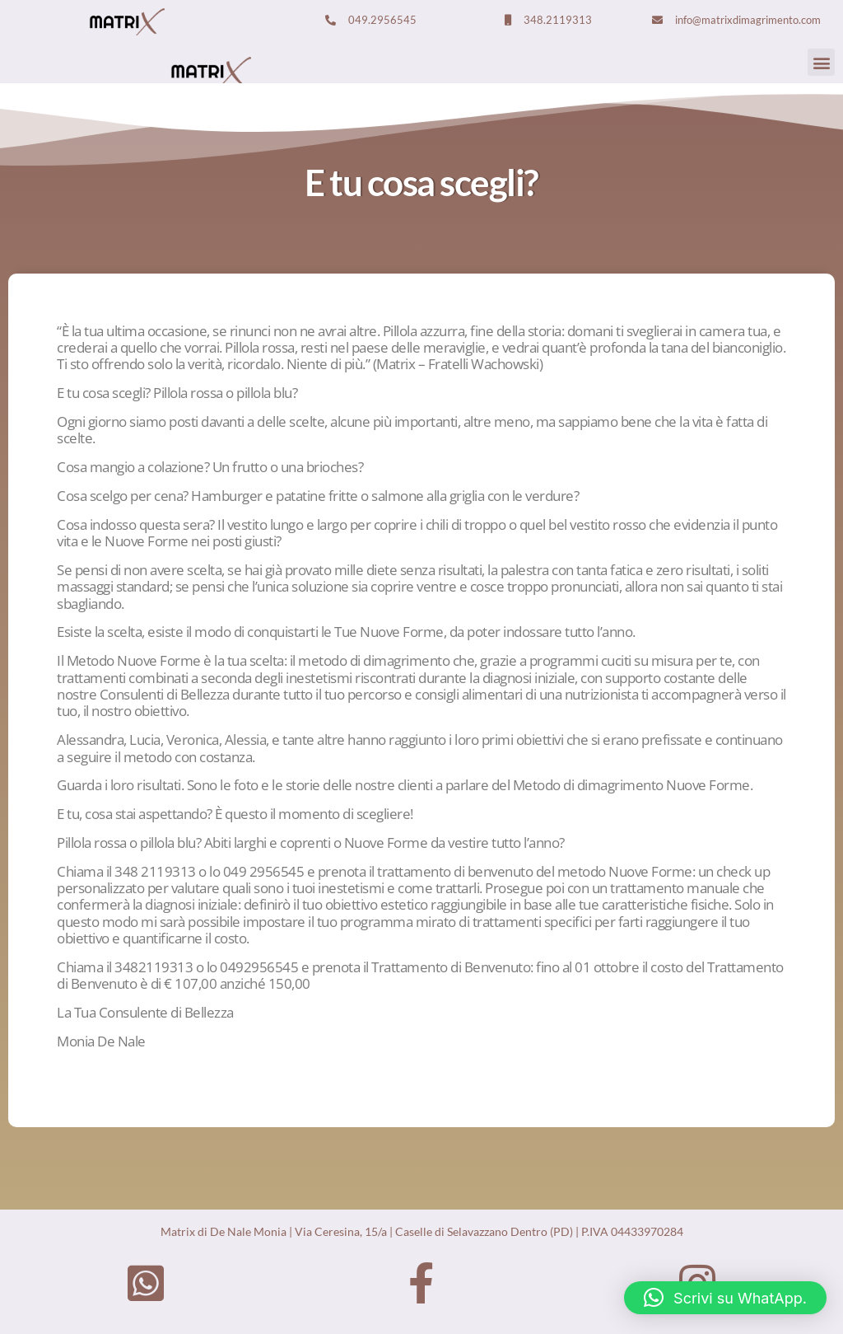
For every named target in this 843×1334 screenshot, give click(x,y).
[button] (821, 62)
